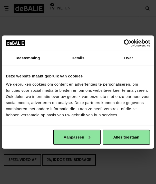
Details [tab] (78, 58)
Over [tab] (128, 58)
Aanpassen (77, 137)
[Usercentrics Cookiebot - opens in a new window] (127, 43)
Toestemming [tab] (27, 58)
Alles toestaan (126, 137)
